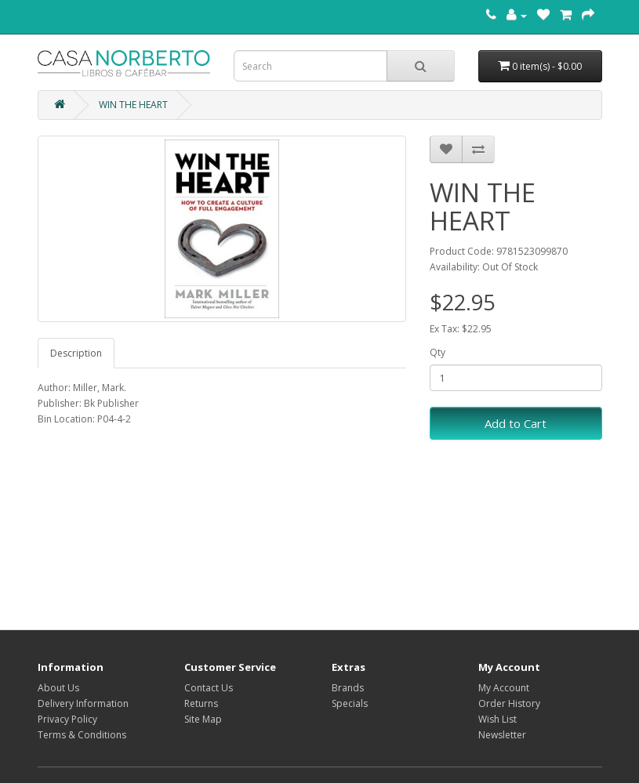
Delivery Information (83, 703)
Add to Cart (515, 423)
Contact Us (208, 687)
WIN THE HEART (133, 104)
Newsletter (502, 734)
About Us (58, 687)
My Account (503, 687)
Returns (201, 703)
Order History (509, 703)
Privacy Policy (67, 719)
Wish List (497, 719)
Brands (348, 687)
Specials (350, 703)
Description (76, 353)
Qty (437, 352)
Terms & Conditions (82, 734)
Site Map (203, 719)
